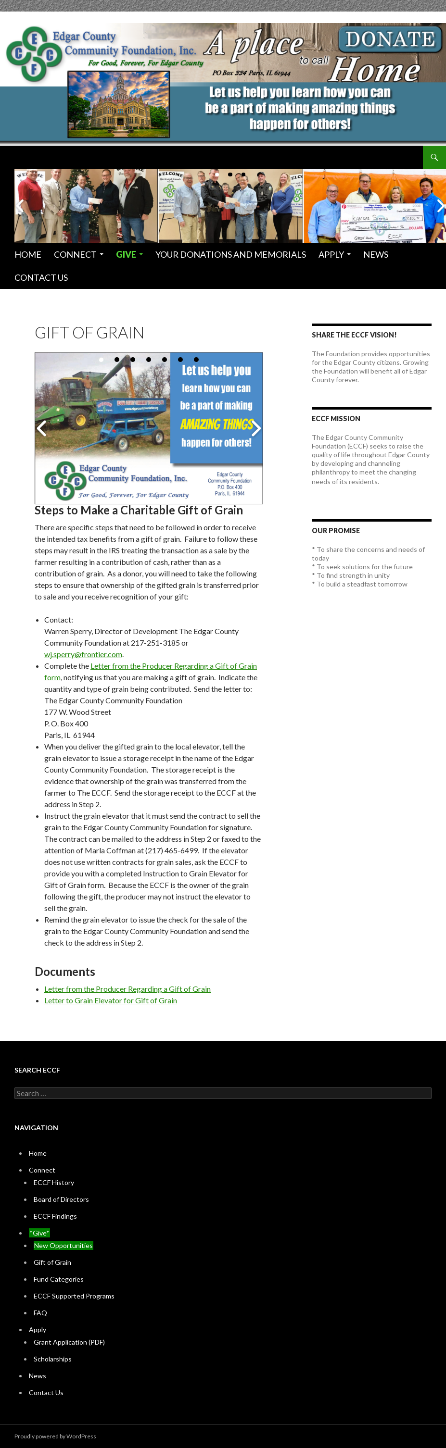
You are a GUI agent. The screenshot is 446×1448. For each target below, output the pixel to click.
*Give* (39, 1233)
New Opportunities (63, 1245)
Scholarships (53, 1359)
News (375, 254)
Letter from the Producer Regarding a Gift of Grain (127, 988)
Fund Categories (59, 1279)
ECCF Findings (55, 1216)
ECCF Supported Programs (74, 1296)
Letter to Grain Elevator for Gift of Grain (110, 1000)
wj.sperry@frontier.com (83, 654)
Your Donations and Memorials (230, 254)
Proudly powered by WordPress (55, 1436)
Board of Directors (61, 1199)
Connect (75, 254)
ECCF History (54, 1182)
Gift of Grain (52, 1262)
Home (27, 254)
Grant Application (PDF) (69, 1342)
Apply (331, 254)
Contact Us (41, 277)
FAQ (40, 1313)
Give (126, 254)
